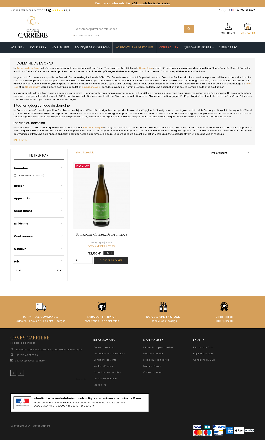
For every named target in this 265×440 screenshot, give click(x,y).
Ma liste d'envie (152, 366)
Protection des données (107, 372)
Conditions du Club (204, 359)
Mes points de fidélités (156, 359)
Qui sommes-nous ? (105, 347)
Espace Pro (99, 384)
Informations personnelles (158, 347)
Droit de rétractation (105, 378)
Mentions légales (103, 366)
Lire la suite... (20, 139)
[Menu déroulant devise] (224, 10)
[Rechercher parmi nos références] (133, 29)
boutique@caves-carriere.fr (31, 360)
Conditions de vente (104, 359)
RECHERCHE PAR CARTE (86, 35)
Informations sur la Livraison (109, 353)
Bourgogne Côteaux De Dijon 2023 (101, 234)
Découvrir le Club (203, 347)
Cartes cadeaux (152, 372)
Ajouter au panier (111, 260)
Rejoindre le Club (203, 353)
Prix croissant (231, 153)
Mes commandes (153, 353)
